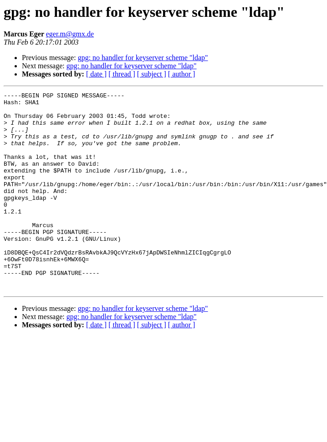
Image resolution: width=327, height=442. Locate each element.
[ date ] (96, 74)
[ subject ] (151, 74)
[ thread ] (121, 74)
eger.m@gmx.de (70, 34)
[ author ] (181, 74)
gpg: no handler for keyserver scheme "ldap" (143, 57)
